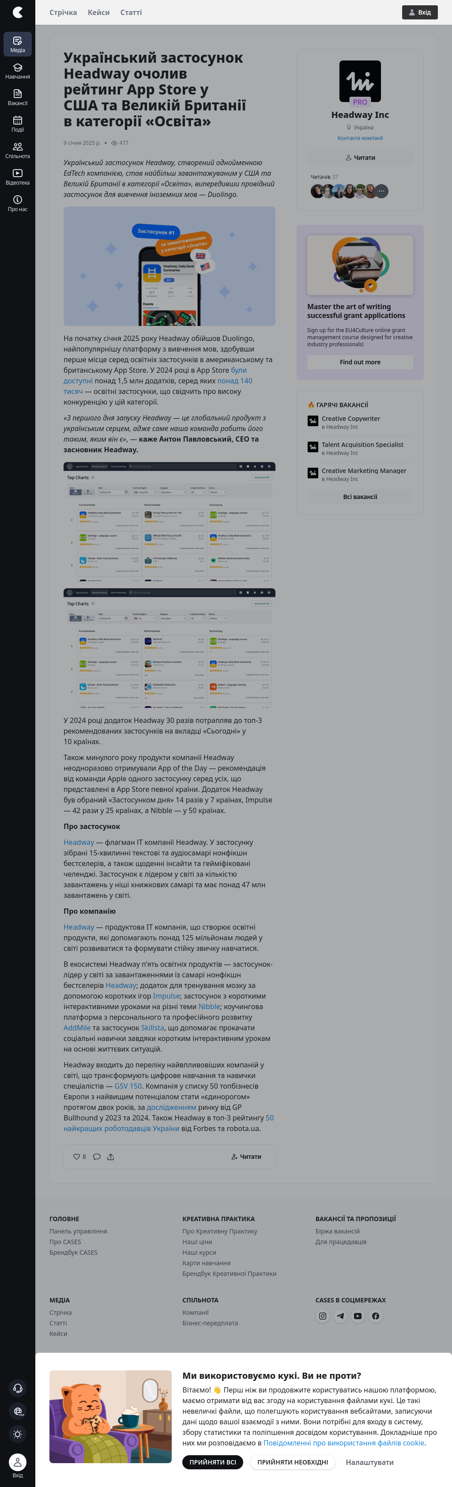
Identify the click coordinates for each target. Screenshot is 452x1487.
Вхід (420, 12)
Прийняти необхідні (292, 1462)
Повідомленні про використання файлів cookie (344, 1443)
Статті (131, 12)
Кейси (99, 12)
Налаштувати (370, 1462)
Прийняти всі (212, 1462)
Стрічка (63, 12)
